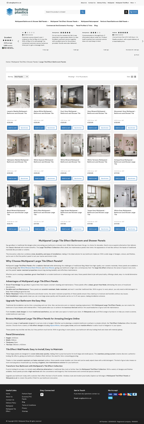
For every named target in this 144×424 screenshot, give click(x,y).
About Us (84, 3)
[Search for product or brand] (62, 12)
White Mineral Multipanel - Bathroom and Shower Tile (70, 161)
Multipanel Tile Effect (122, 3)
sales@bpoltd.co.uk (14, 3)
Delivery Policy (101, 3)
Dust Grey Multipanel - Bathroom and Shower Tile (70, 112)
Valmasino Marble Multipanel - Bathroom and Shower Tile (18, 161)
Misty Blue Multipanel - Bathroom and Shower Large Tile (44, 213)
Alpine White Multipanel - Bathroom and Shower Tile (44, 112)
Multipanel (111, 3)
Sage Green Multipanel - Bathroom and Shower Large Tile (71, 213)
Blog (96, 26)
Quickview (24, 128)
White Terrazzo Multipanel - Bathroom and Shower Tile (97, 161)
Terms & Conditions (29, 405)
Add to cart (12, 128)
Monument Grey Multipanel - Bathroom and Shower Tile (125, 112)
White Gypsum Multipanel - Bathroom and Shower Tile (44, 161)
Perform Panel (27, 394)
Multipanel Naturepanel (89, 21)
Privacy (24, 408)
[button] (18, 41)
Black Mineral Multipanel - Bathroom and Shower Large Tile (17, 213)
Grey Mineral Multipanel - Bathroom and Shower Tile (97, 112)
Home (8, 394)
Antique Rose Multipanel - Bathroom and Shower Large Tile (124, 162)
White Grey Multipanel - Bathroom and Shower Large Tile (124, 213)
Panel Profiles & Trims (84, 26)
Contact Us (92, 3)
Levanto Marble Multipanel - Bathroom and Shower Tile (17, 112)
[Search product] (82, 12)
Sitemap (25, 411)
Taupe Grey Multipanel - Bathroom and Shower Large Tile (97, 213)
